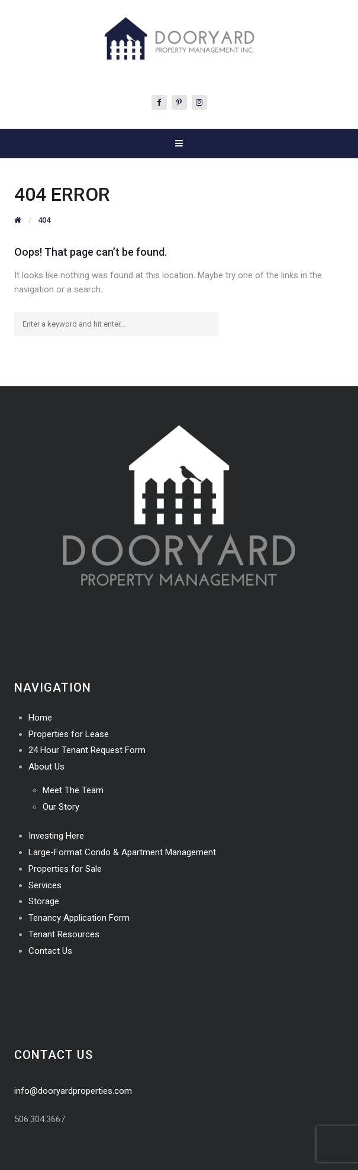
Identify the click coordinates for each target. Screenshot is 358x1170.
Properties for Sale (65, 868)
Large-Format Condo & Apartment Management (122, 852)
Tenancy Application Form (79, 917)
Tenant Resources (63, 934)
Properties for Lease (68, 734)
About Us (46, 766)
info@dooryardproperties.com (73, 1091)
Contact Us (50, 951)
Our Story (61, 806)
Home (40, 717)
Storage (43, 901)
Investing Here (56, 835)
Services (45, 885)
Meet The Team (73, 790)
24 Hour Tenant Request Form (87, 750)
